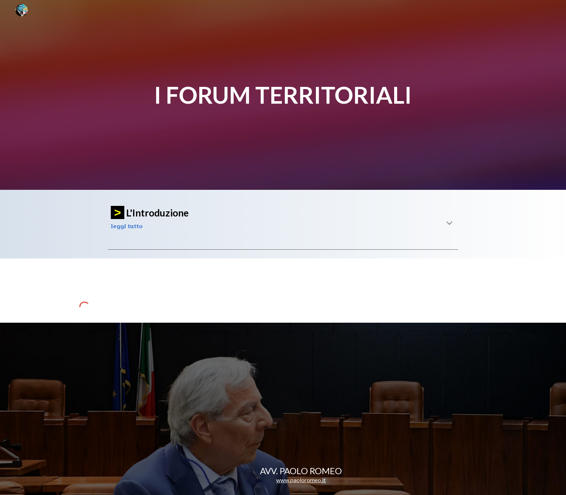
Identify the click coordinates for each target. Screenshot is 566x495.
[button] (449, 224)
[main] (283, 95)
